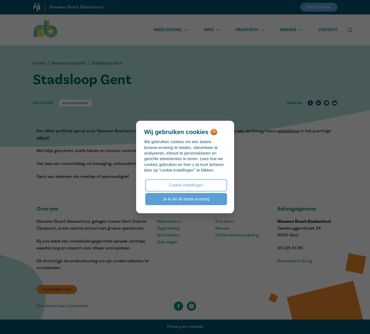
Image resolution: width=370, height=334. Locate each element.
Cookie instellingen (186, 185)
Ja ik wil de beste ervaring (186, 199)
